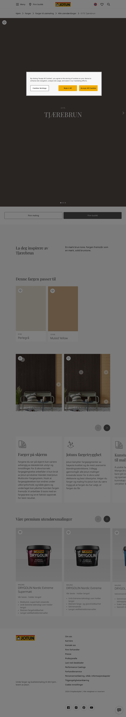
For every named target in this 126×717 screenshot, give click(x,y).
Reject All (68, 88)
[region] (64, 84)
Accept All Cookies (88, 88)
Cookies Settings (39, 88)
